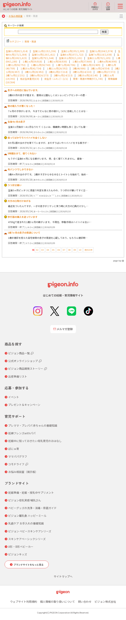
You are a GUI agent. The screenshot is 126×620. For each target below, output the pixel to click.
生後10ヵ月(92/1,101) (70, 58)
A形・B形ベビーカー (20, 546)
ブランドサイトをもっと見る (29, 564)
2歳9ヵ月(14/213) (63, 75)
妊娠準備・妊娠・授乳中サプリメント (31, 492)
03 (42, 249)
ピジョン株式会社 (105, 601)
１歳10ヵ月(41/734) (30, 68)
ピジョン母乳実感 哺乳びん (24, 500)
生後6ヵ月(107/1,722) (71, 54)
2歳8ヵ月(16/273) (39, 75)
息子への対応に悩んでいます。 (24, 90)
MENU (121, 16)
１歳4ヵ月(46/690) (107, 61)
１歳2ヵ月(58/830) (57, 61)
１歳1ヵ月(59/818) (32, 61)
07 (64, 249)
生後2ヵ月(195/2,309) (72, 51)
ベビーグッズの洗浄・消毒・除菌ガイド (32, 508)
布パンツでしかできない (20, 169)
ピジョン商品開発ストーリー (25, 368)
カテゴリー (15, 41)
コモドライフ (16, 464)
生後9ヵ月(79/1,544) (43, 58)
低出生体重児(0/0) (29, 78)
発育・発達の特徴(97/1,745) (88, 78)
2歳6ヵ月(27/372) (106, 71)
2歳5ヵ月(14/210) (82, 71)
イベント (13, 397)
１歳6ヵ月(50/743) (40, 65)
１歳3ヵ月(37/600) (82, 61)
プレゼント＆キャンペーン (24, 405)
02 (37, 249)
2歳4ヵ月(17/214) (58, 71)
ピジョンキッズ (17, 554)
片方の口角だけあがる (19, 200)
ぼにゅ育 (13, 449)
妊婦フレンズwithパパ (21, 433)
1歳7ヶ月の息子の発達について (24, 232)
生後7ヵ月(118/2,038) (100, 54)
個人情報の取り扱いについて (57, 601)
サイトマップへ (63, 576)
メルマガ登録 (63, 329)
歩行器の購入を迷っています (22, 216)
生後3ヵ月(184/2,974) (101, 51)
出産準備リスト (17, 376)
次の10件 (88, 249)
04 (48, 249)
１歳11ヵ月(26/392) (57, 68)
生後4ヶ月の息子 (16, 121)
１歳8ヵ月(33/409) (90, 65)
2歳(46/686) (79, 68)
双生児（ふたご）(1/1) (56, 78)
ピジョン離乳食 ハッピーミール (27, 516)
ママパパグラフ (17, 456)
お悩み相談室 (15, 15)
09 (75, 249)
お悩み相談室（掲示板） (23, 472)
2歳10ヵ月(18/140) (88, 75)
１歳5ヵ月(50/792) (16, 65)
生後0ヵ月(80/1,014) (17, 51)
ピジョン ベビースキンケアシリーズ (29, 531)
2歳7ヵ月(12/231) (15, 75)
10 (80, 249)
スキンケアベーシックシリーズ (27, 539)
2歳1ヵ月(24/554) (100, 68)
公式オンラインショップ (23, 361)
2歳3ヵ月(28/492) (34, 71)
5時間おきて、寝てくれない (22, 153)
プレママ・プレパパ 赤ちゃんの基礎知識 (32, 425)
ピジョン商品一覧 (19, 353)
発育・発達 (30, 41)
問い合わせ (84, 601)
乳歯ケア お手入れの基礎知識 (26, 523)
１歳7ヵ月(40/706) (65, 65)
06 (59, 249)
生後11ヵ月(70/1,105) (98, 58)
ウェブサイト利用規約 (23, 601)
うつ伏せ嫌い (14, 185)
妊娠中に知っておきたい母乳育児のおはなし (35, 441)
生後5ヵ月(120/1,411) (43, 54)
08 (69, 249)
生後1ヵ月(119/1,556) (44, 51)
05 (53, 249)
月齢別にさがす (95, 6)
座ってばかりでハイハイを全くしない (27, 137)
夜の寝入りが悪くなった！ (21, 105)
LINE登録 (108, 6)
